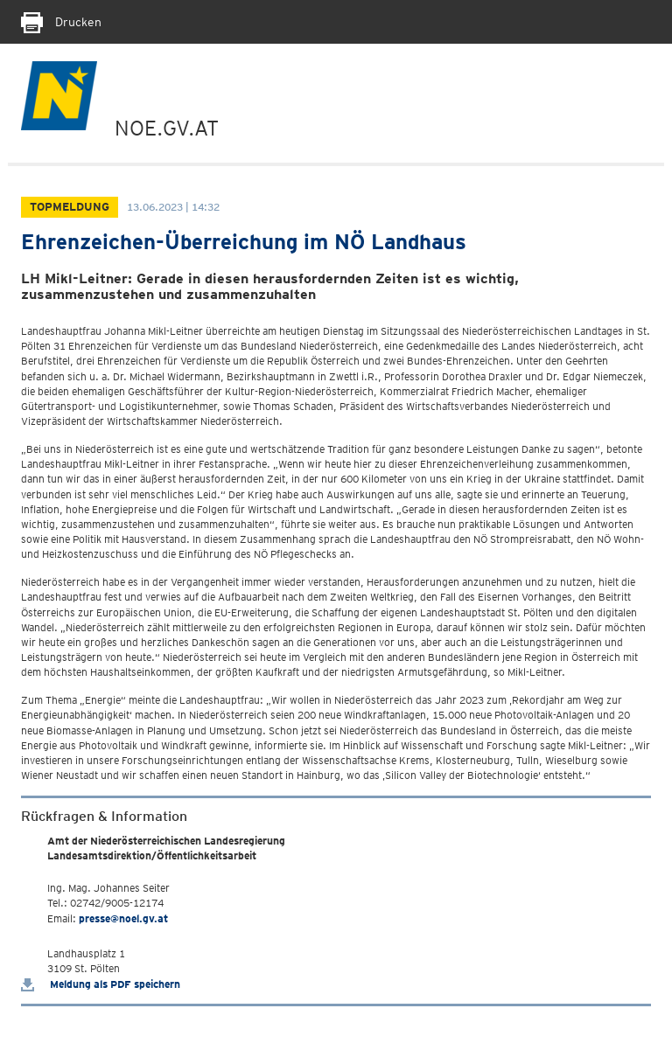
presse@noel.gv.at (123, 918)
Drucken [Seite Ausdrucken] (61, 22)
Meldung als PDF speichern (100, 984)
